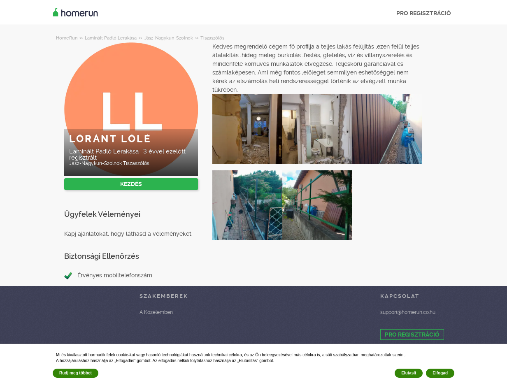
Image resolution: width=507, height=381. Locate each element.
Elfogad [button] (440, 373)
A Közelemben (156, 312)
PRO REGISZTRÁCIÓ (423, 13)
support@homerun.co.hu (407, 312)
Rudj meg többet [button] (75, 373)
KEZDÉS (131, 184)
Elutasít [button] (408, 373)
